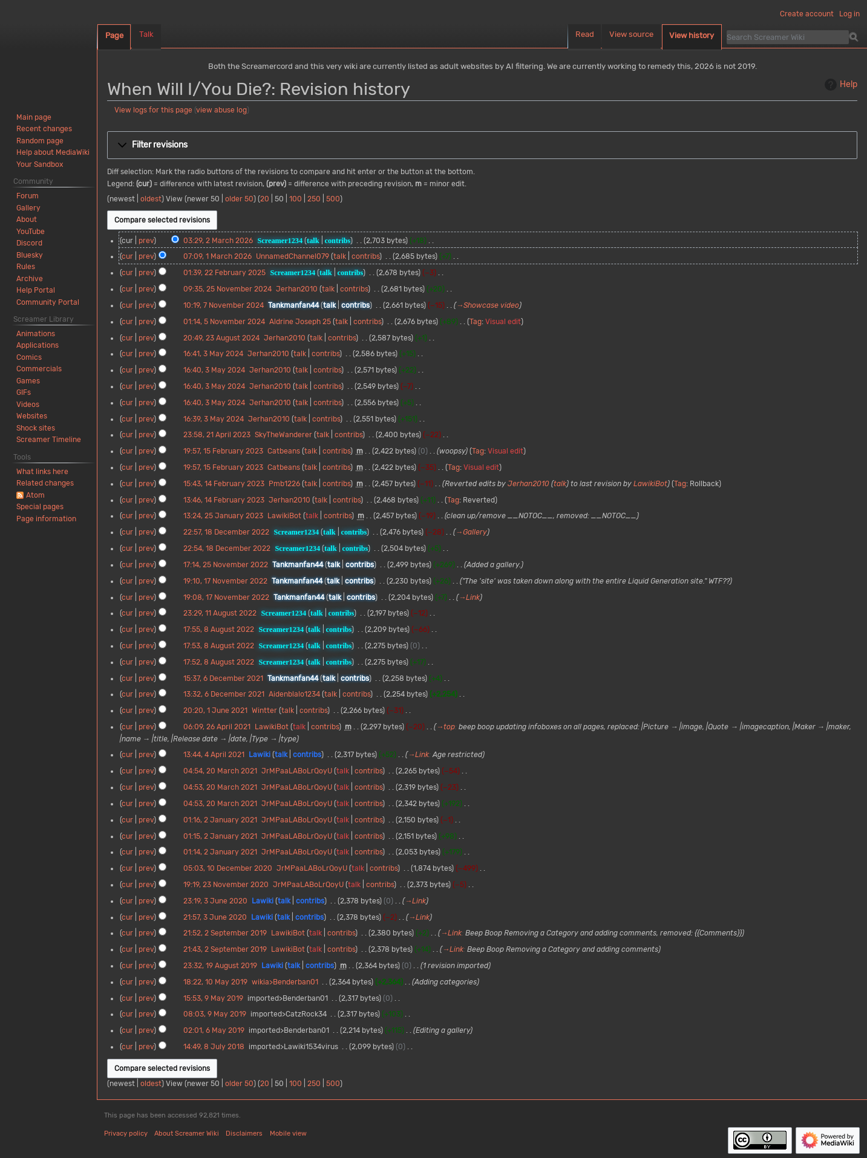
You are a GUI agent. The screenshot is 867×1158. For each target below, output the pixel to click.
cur (127, 256)
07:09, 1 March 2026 (217, 256)
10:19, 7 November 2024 (223, 305)
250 (314, 199)
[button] (482, 145)
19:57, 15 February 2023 (223, 451)
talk (313, 240)
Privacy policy (126, 1133)
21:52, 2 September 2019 (225, 933)
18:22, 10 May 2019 (215, 982)
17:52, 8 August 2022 (218, 662)
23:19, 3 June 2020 (215, 901)
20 (264, 199)
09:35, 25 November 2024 (227, 289)
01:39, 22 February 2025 (224, 272)
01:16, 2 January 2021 (220, 820)
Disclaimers (244, 1133)
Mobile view (288, 1133)
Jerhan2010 (528, 484)
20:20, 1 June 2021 (215, 710)
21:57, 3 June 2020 (215, 917)
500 (333, 199)
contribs (338, 240)
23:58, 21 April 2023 (216, 435)
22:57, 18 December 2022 (226, 532)
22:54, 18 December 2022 (226, 548)
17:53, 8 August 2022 (218, 646)
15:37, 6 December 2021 (223, 678)
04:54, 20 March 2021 (220, 771)
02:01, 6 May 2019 (213, 1030)
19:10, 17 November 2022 (225, 581)
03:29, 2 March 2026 (218, 240)
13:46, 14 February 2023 (223, 500)
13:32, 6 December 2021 (223, 694)
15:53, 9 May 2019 (213, 998)
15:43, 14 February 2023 (223, 484)
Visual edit (503, 321)
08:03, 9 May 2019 (214, 1014)
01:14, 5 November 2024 (224, 321)
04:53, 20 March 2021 (220, 787)
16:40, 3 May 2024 (214, 370)
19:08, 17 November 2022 (226, 597)
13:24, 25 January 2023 (223, 516)
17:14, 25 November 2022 (225, 565)
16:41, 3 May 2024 (213, 354)
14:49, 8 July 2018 (213, 1047)
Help (839, 85)
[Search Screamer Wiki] (788, 37)
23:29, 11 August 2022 (220, 613)
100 (295, 199)
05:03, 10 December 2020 (227, 868)
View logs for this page (153, 110)
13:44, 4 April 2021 (213, 754)
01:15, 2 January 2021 (220, 836)
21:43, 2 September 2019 (225, 949)
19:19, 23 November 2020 (226, 884)
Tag (475, 321)
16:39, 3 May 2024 (213, 419)
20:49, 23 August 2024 (221, 338)
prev (146, 240)
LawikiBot (650, 484)
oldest (151, 199)
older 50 (239, 199)
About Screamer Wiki (186, 1133)
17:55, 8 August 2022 (218, 629)
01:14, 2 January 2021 (220, 852)
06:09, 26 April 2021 (216, 727)
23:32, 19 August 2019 (220, 965)
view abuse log (221, 110)
